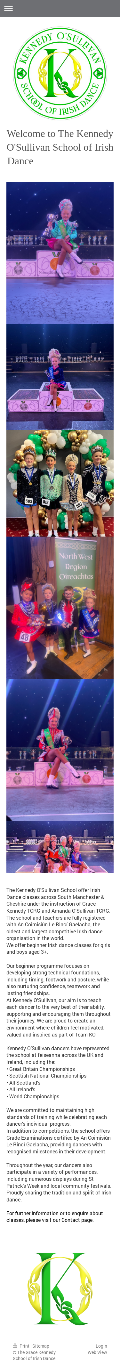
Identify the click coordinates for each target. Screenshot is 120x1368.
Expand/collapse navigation (60, 8)
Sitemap (40, 1346)
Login (101, 1346)
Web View (97, 1352)
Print (21, 1346)
